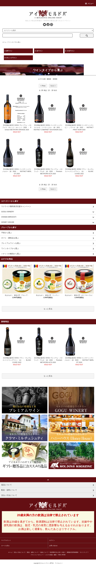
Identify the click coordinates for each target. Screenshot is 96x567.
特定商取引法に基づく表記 (57, 552)
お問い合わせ (53, 545)
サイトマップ (83, 552)
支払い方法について (19, 552)
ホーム (4, 42)
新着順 (55, 79)
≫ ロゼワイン (69, 51)
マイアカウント (6, 540)
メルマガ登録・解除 (50, 554)
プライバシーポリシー (37, 554)
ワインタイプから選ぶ (14, 42)
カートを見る (5, 545)
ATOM (63, 554)
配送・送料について (32, 552)
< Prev (43, 86)
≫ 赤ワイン (8, 51)
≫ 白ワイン (39, 51)
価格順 (49, 79)
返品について (44, 552)
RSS (59, 554)
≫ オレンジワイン (10, 58)
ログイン (52, 540)
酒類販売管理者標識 (72, 552)
